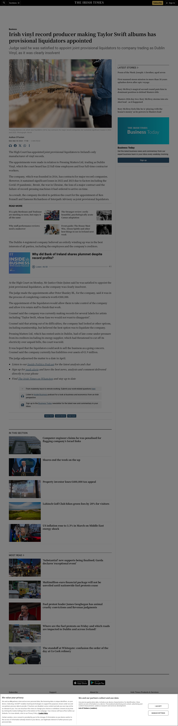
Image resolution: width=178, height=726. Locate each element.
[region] (89, 710)
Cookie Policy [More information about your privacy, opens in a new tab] (43, 713)
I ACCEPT (158, 706)
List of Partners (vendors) (88, 708)
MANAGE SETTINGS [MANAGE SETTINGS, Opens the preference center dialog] (158, 713)
